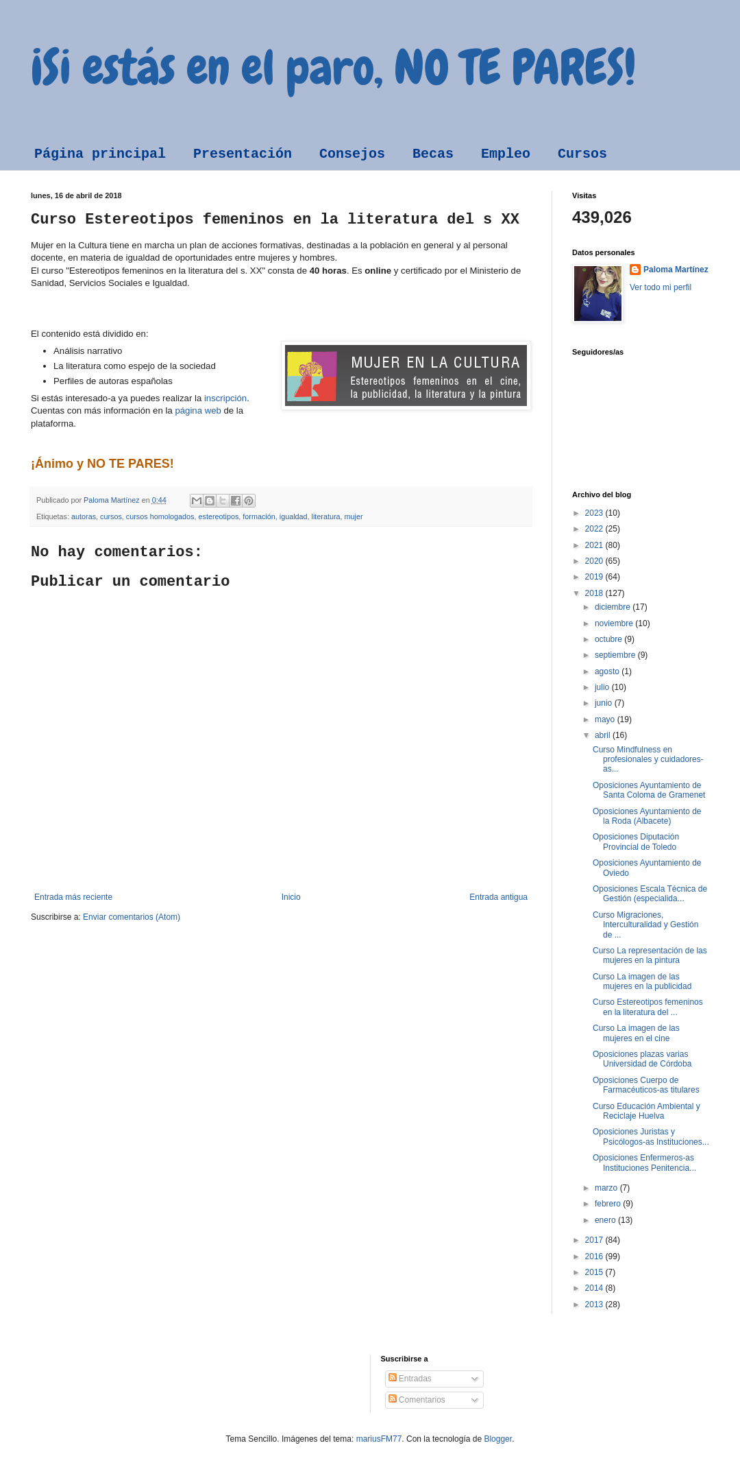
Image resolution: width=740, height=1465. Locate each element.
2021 (595, 545)
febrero (609, 1203)
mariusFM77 (379, 1439)
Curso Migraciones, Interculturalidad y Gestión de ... (645, 925)
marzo (607, 1188)
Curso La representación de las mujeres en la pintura (650, 955)
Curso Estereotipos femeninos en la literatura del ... (648, 1006)
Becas (433, 154)
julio (603, 687)
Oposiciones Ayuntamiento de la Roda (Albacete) (647, 816)
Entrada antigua (498, 897)
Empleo (505, 154)
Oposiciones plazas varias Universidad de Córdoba (642, 1059)
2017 (595, 1240)
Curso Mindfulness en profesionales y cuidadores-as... (648, 759)
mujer (354, 516)
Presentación (242, 154)
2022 (595, 529)
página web (198, 410)
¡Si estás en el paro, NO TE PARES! (333, 67)
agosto (608, 671)
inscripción (225, 398)
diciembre (613, 607)
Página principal (100, 154)
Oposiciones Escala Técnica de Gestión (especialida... (650, 893)
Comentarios (416, 1400)
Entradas (410, 1378)
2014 (595, 1288)
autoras (83, 516)
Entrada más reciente (73, 897)
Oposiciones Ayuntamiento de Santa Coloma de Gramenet (649, 790)
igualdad (294, 516)
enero (606, 1220)
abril (604, 735)
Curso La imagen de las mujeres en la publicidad (642, 981)
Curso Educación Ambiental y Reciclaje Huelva (646, 1111)
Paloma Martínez (675, 269)
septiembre (616, 655)
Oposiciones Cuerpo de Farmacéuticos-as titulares (646, 1085)
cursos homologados (160, 516)
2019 (595, 577)
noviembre (615, 623)
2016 (595, 1256)
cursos (111, 516)
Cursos (582, 154)
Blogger (498, 1439)
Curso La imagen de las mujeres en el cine (636, 1033)
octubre (609, 639)
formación (259, 516)
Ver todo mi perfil (660, 287)
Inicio (291, 897)
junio (605, 703)
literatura (326, 516)
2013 (595, 1304)
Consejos (352, 154)
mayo (606, 719)
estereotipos (219, 516)
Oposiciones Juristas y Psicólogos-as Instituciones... (651, 1136)
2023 (595, 513)
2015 (595, 1272)
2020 (595, 561)
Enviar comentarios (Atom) (131, 917)
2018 (595, 593)
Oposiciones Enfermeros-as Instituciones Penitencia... (644, 1162)
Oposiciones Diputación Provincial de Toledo (636, 841)
